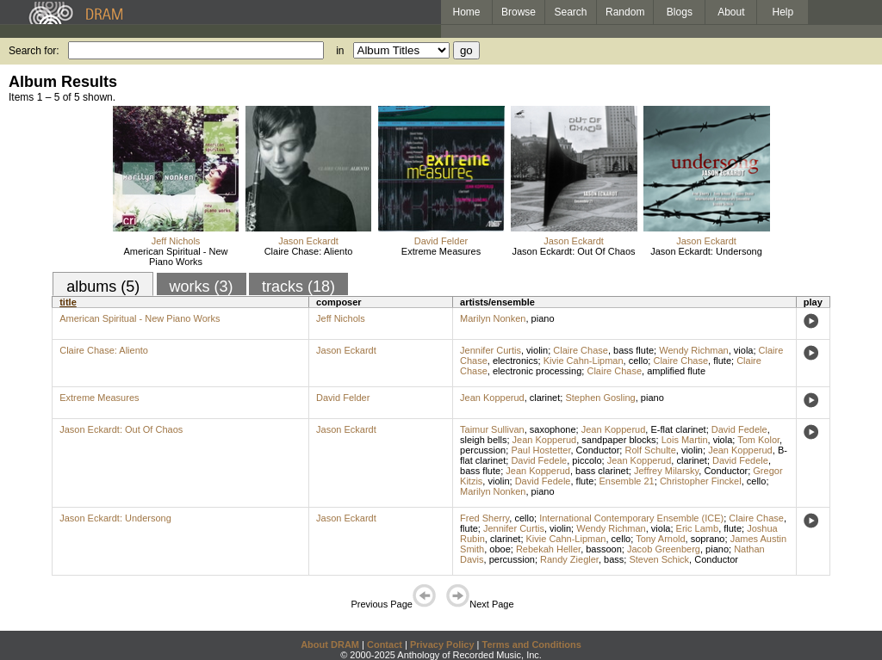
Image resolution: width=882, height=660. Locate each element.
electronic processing (537, 371)
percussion (483, 450)
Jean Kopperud (492, 397)
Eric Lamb (697, 528)
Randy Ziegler (569, 559)
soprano (708, 539)
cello (639, 360)
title (68, 302)
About (730, 12)
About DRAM (330, 644)
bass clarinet (602, 471)
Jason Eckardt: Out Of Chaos (573, 251)
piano (543, 318)
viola (744, 350)
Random (625, 12)
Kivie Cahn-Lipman (583, 360)
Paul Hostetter (540, 450)
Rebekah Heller (548, 549)
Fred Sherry (484, 518)
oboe (499, 549)
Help (783, 12)
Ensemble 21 (627, 481)
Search (571, 12)
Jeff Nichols (176, 241)
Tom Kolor (758, 440)
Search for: (34, 51)
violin (537, 350)
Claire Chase (580, 350)
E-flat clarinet (677, 429)
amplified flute (676, 371)
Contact (384, 644)
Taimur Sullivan (492, 429)
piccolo (586, 460)
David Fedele (739, 429)
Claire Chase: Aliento (308, 251)
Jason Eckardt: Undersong (706, 251)
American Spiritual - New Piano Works (175, 256)
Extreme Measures (441, 251)
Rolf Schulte (649, 450)
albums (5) (103, 286)
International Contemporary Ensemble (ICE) (631, 518)
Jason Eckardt (308, 241)
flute (722, 360)
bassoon (604, 549)
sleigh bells (483, 440)
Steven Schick (659, 559)
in (340, 51)
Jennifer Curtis (490, 350)
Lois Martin (685, 440)
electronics (515, 360)
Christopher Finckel (701, 481)
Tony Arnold (660, 539)
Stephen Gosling (600, 397)
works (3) (201, 286)
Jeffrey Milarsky (666, 471)
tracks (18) (298, 286)
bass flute (633, 350)
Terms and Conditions (531, 644)
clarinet (545, 397)
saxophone (553, 429)
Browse (518, 12)
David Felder (441, 241)
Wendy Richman (694, 350)
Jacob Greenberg (663, 549)
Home (466, 12)
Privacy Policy (442, 644)
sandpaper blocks (618, 440)
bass (614, 559)
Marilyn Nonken (492, 318)
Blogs (680, 12)
